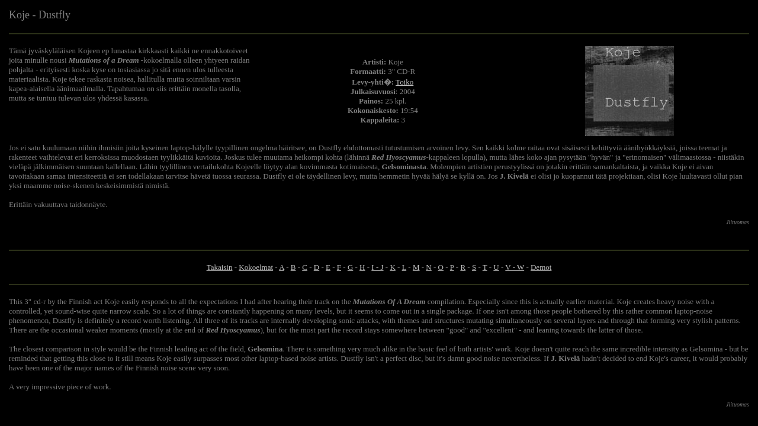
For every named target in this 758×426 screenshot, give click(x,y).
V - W (514, 267)
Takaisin (220, 267)
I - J (377, 267)
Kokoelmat (256, 267)
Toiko (404, 82)
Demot (541, 267)
